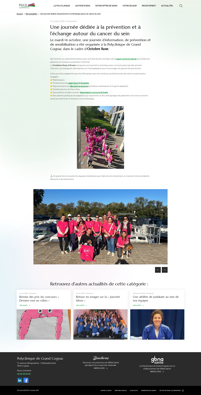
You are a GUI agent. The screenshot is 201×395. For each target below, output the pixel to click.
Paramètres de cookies (148, 390)
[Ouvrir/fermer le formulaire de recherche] (181, 6)
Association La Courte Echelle (94, 92)
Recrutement (149, 6)
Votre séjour (130, 6)
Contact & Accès (106, 390)
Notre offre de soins (106, 6)
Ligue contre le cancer (126, 59)
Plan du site (134, 390)
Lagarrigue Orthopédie (78, 83)
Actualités (167, 6)
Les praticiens (82, 6)
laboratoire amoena (79, 86)
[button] (87, 263)
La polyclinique (61, 6)
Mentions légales (121, 390)
